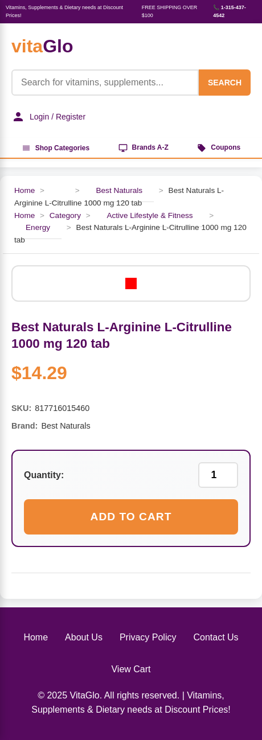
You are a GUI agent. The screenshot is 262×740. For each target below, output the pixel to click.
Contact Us (215, 637)
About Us (84, 637)
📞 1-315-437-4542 (229, 11)
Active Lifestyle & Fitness (150, 215)
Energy (38, 227)
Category (65, 215)
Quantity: (44, 475)
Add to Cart (131, 517)
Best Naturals (119, 190)
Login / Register (48, 117)
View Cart (130, 669)
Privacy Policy (148, 637)
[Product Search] (105, 82)
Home (24, 190)
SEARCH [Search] (224, 82)
